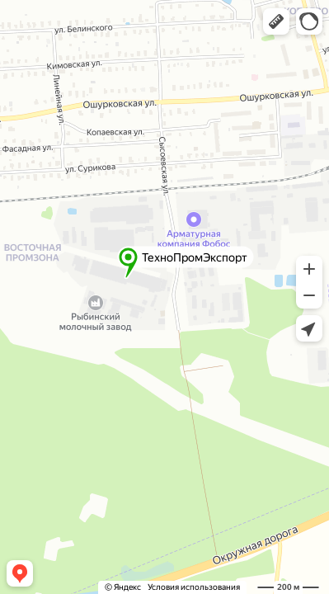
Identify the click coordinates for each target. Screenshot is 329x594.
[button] (276, 21)
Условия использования (194, 587)
